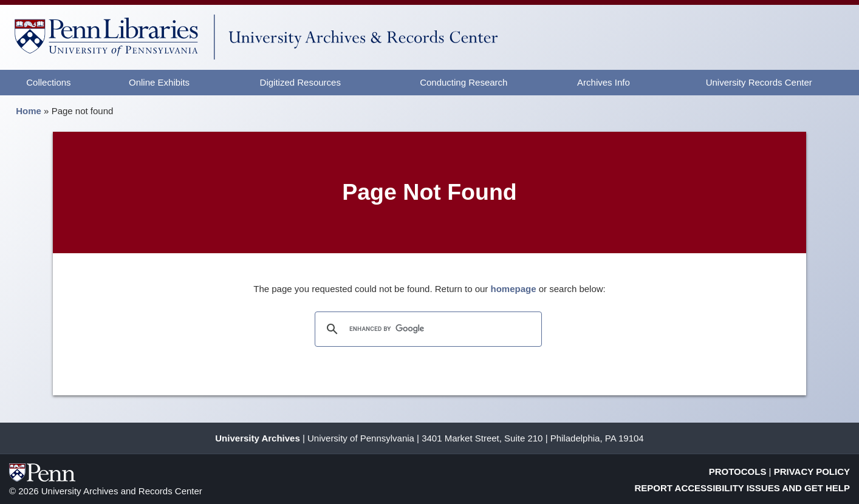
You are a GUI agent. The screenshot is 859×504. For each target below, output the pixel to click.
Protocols (738, 471)
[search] (426, 329)
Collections (48, 82)
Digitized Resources (300, 82)
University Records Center (759, 82)
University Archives (257, 438)
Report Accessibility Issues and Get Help (742, 488)
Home (28, 111)
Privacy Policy (812, 471)
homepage (513, 289)
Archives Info (603, 82)
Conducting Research (463, 82)
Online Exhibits (159, 82)
